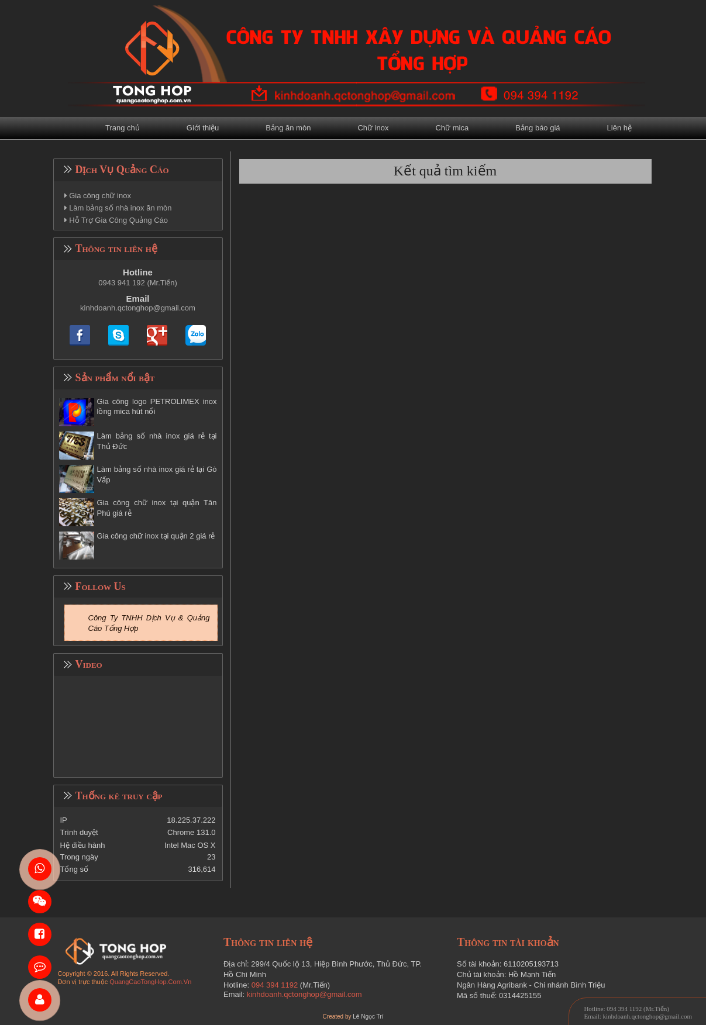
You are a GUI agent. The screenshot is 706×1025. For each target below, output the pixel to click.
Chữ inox (372, 127)
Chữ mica (452, 127)
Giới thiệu (203, 127)
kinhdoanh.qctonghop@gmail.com (137, 307)
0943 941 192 (121, 282)
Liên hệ (619, 127)
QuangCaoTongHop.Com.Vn (150, 981)
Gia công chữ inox (100, 195)
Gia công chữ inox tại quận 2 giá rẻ (156, 536)
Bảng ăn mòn (288, 127)
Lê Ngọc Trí (368, 1016)
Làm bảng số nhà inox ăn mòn (120, 207)
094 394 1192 (275, 985)
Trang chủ (122, 127)
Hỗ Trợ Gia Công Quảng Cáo (118, 220)
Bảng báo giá (537, 127)
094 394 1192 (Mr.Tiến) (638, 1008)
